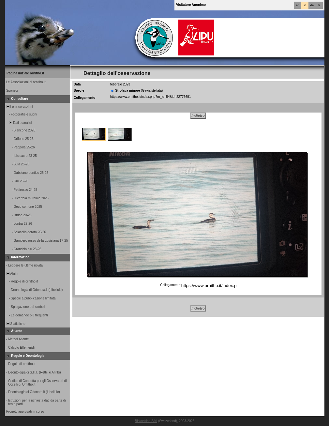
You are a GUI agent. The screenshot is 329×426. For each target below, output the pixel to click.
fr (319, 5)
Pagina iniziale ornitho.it (25, 73)
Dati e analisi (19, 123)
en (297, 5)
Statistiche (15, 324)
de (312, 5)
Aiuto (12, 274)
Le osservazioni (19, 107)
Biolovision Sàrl (146, 421)
